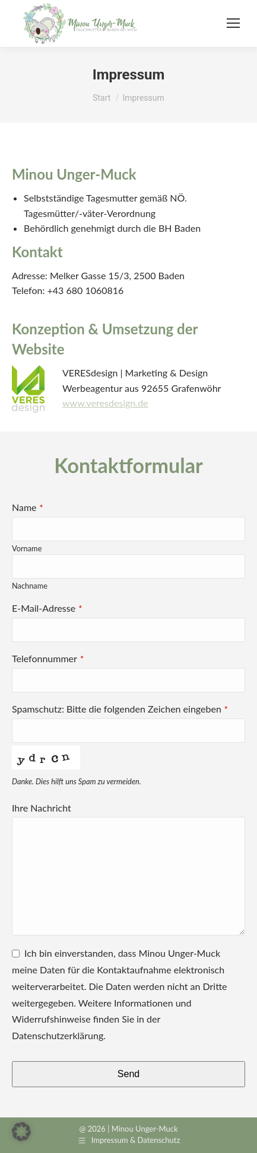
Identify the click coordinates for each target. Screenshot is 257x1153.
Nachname (29, 585)
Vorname (27, 548)
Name (27, 507)
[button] (21, 1131)
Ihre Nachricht (41, 807)
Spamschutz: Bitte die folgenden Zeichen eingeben (120, 708)
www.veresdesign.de (105, 402)
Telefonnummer (48, 658)
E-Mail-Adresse (47, 608)
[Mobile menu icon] (233, 23)
